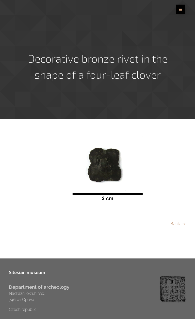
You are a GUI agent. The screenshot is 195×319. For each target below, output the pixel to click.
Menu (179, 10)
